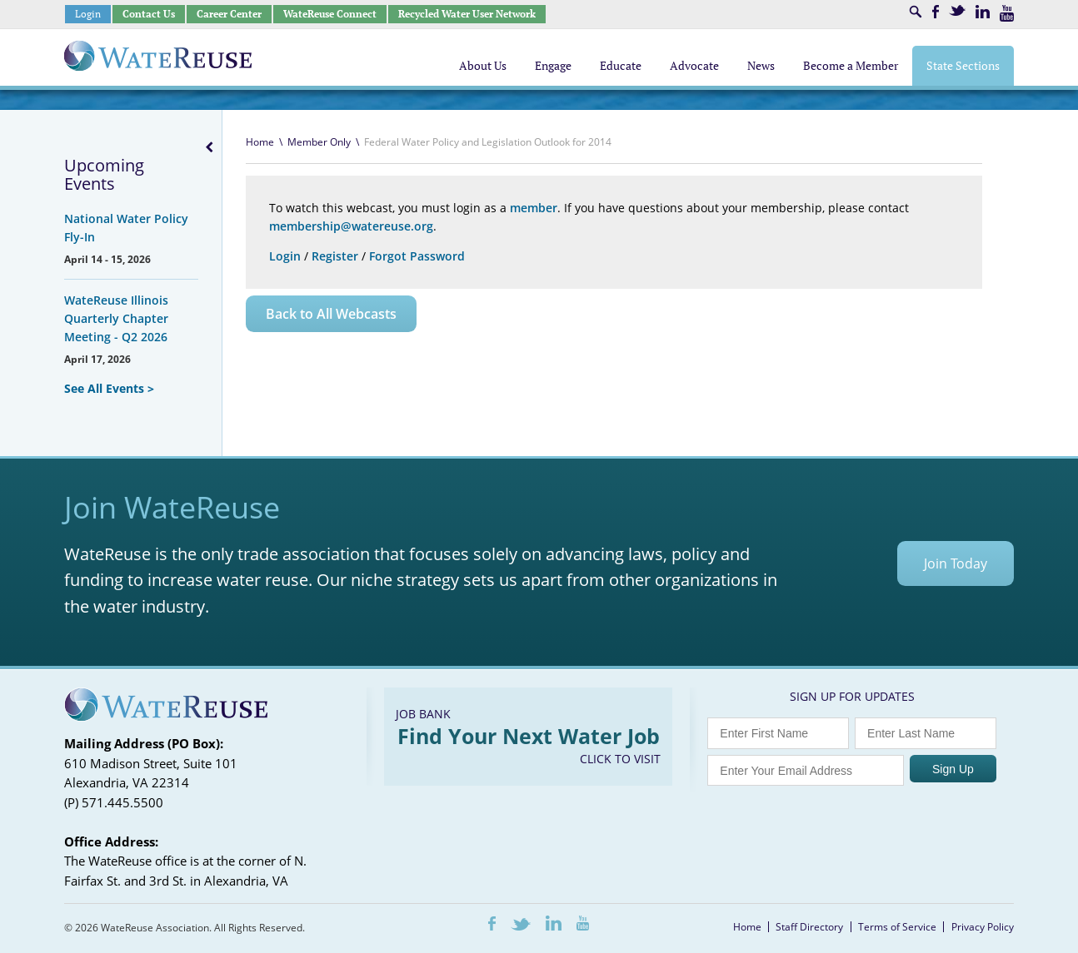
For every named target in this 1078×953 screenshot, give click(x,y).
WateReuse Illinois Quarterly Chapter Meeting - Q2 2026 (116, 318)
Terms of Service (897, 927)
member (533, 208)
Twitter (957, 10)
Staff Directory (809, 927)
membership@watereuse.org (351, 226)
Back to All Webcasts (331, 314)
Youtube (1007, 13)
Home (260, 142)
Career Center (229, 13)
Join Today (955, 563)
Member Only (319, 142)
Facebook (935, 11)
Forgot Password (417, 256)
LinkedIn (983, 11)
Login (88, 13)
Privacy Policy (982, 927)
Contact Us (148, 13)
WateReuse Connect (330, 13)
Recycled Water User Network (467, 13)
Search (915, 11)
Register (335, 256)
